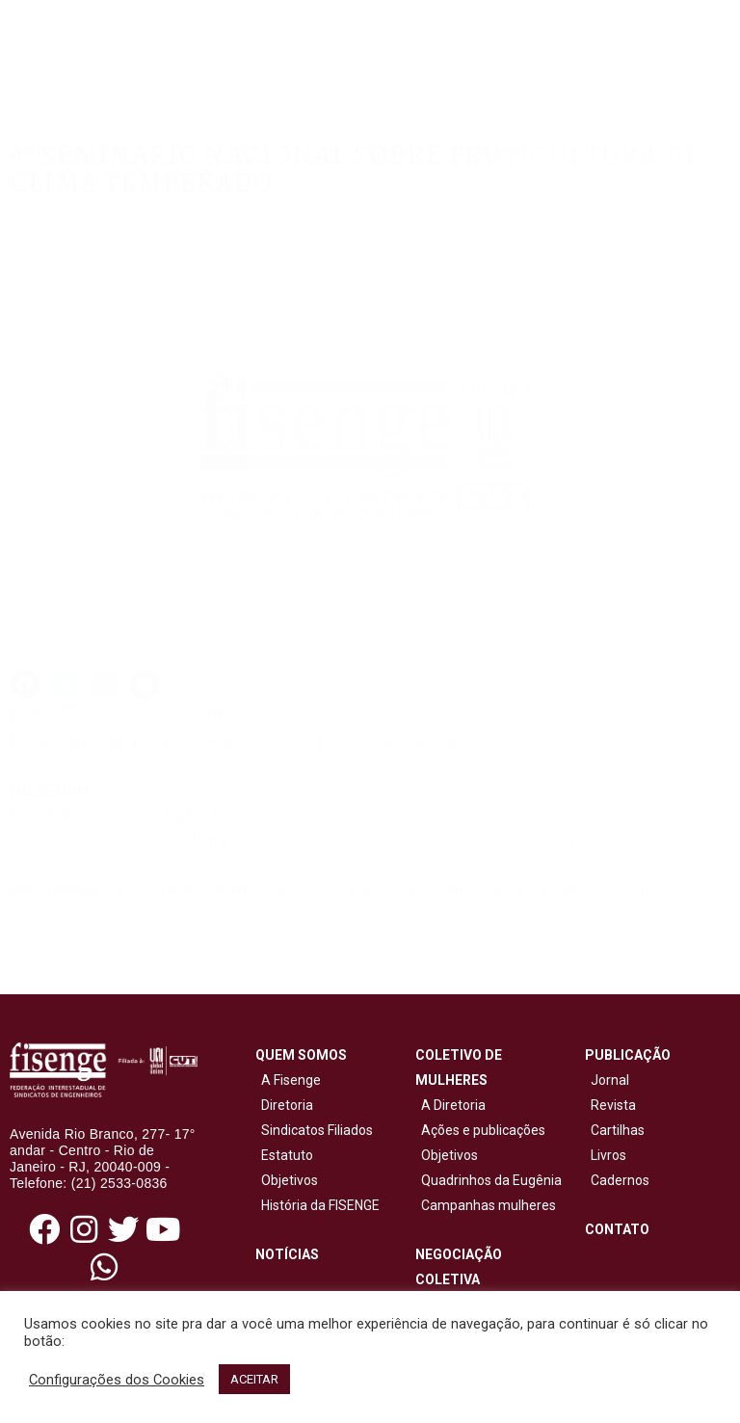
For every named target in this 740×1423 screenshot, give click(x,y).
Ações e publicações (480, 1130)
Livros (608, 1155)
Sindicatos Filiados (314, 1130)
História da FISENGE (317, 1205)
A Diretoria (450, 1105)
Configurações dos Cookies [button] (116, 1379)
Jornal (610, 1080)
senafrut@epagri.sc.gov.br (560, 890)
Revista (613, 1105)
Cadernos (620, 1180)
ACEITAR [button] (254, 1379)
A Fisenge (288, 1080)
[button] (25, 685)
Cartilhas (618, 1130)
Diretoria (284, 1105)
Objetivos (286, 1180)
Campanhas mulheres (485, 1205)
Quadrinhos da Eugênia (488, 1180)
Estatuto (284, 1155)
